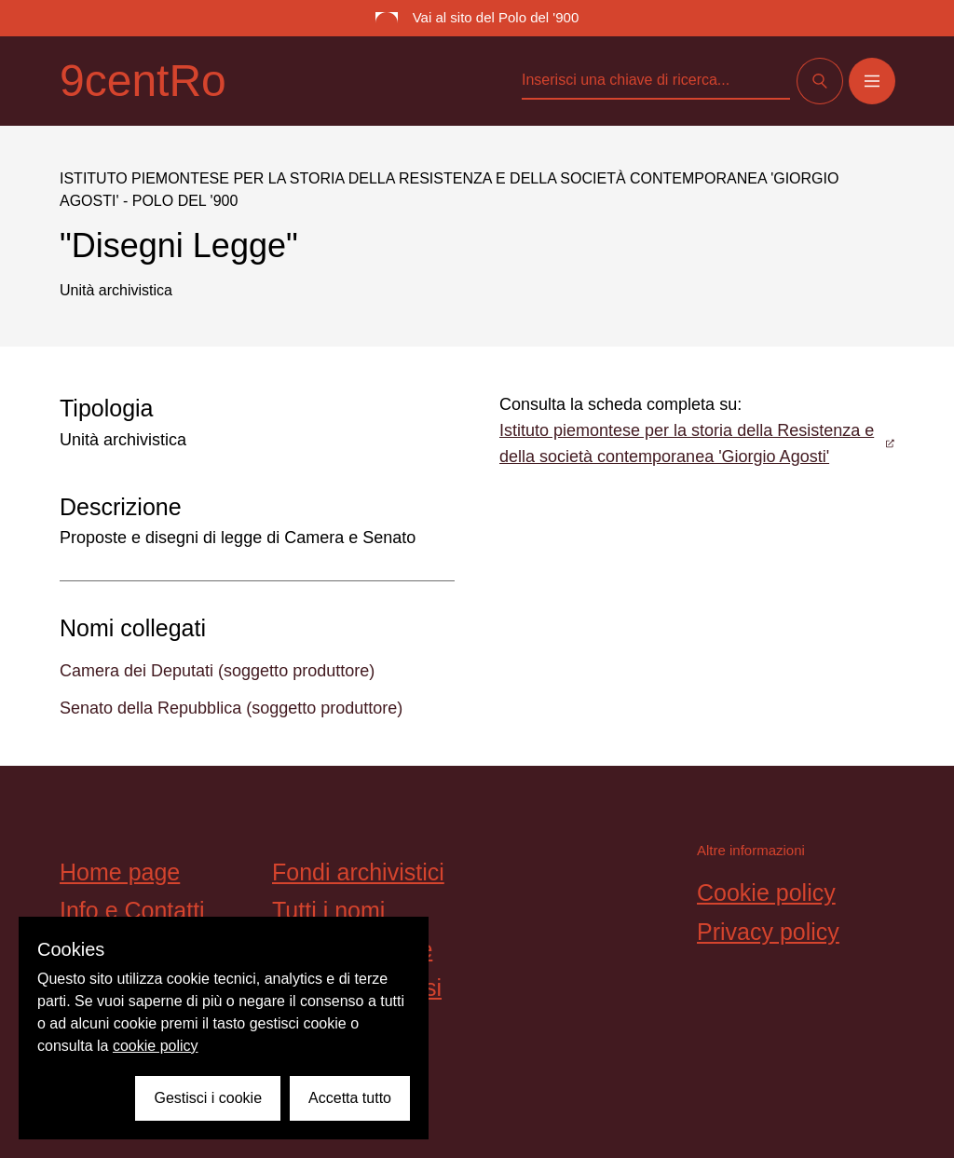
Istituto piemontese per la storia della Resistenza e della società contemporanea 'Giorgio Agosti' (696, 443)
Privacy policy (768, 932)
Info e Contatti (132, 910)
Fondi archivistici (358, 872)
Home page (120, 872)
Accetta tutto (349, 1098)
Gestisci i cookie (208, 1098)
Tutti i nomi (328, 910)
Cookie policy (766, 892)
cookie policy (155, 1046)
